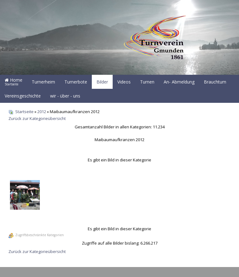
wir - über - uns (65, 96)
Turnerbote (75, 82)
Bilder (102, 82)
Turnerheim (43, 82)
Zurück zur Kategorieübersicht (37, 118)
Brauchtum (215, 82)
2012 (41, 111)
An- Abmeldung (179, 82)
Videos (124, 82)
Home (13, 81)
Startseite (24, 111)
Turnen (147, 82)
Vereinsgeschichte (23, 96)
